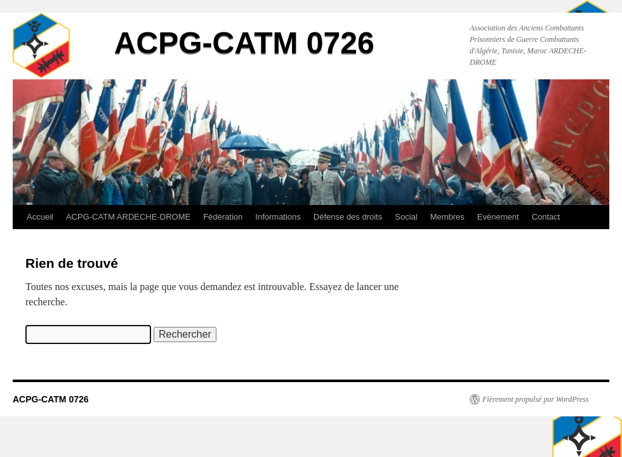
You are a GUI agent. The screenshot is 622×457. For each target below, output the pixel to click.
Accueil (40, 217)
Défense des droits (348, 217)
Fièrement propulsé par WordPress (535, 399)
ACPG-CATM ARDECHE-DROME (128, 217)
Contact (546, 217)
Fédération (222, 217)
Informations (278, 217)
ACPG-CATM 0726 (244, 43)
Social (406, 217)
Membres (447, 217)
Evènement (498, 217)
